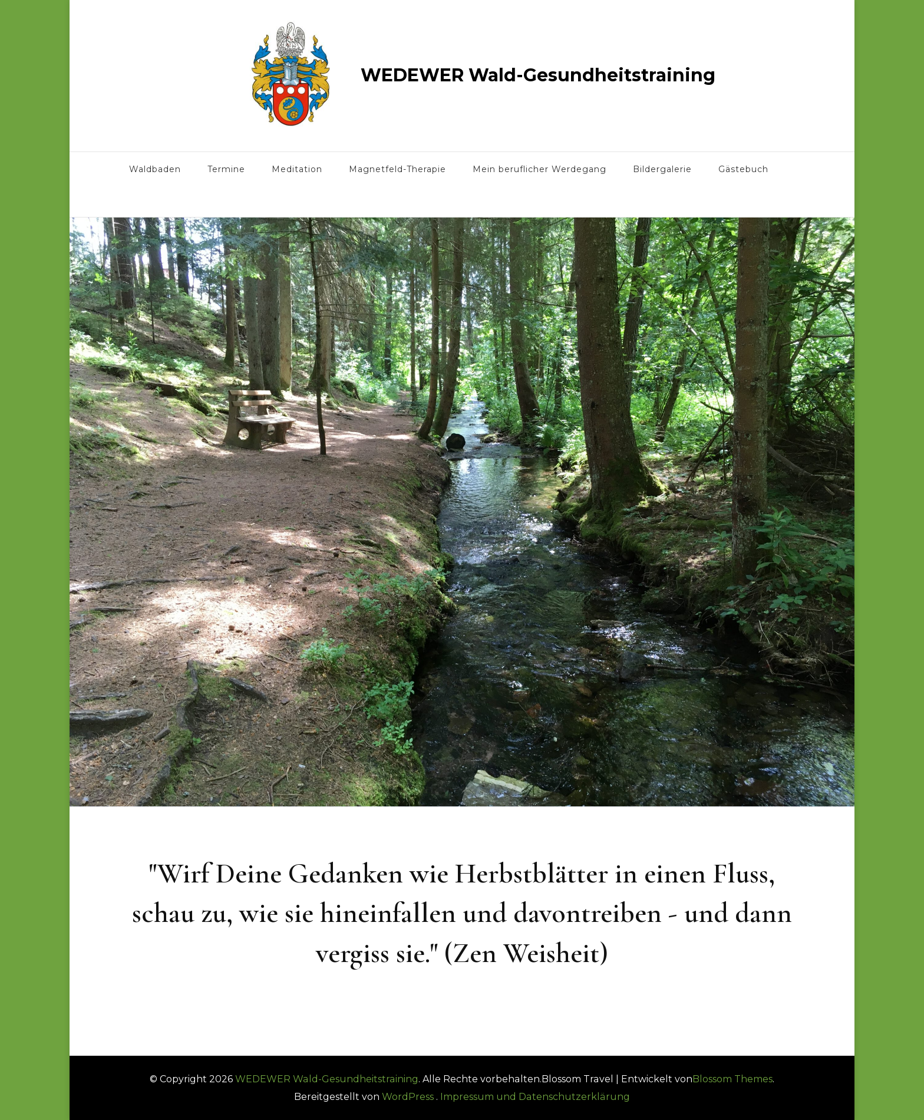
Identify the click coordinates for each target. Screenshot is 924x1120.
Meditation (297, 169)
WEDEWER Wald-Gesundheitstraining (538, 75)
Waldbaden (155, 169)
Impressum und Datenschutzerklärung (535, 1096)
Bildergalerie (662, 169)
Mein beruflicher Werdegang (539, 169)
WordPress (408, 1096)
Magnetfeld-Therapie (397, 169)
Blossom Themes (732, 1079)
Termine (226, 169)
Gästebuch (743, 169)
